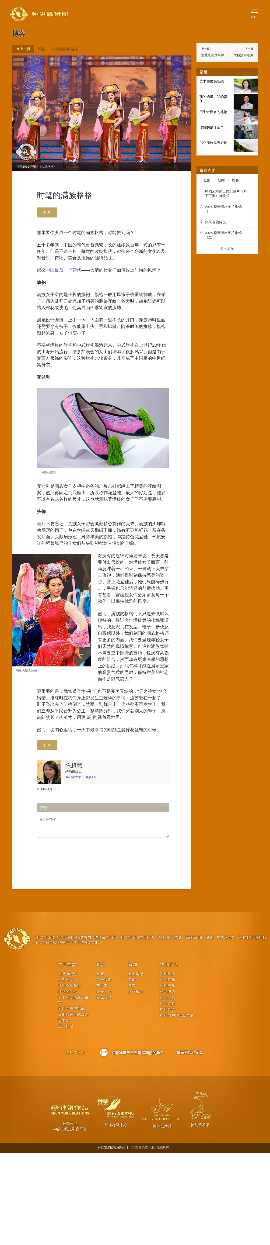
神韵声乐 (167, 1077)
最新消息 (136, 1066)
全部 (206, 180)
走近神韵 (66, 1072)
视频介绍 (91, 869)
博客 (41, 49)
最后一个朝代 (71, 274)
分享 (47, 212)
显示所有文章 (73, 869)
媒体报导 (104, 1089)
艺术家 (64, 1112)
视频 (101, 1056)
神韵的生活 (67, 1084)
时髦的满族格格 (65, 49)
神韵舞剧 (167, 1101)
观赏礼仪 (66, 1118)
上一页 (22, 49)
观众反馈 (104, 1084)
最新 (100, 1066)
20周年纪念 (68, 1066)
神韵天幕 (167, 1089)
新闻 (221, 180)
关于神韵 (67, 1056)
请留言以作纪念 (190, 1144)
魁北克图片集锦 (212, 55)
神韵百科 (169, 1056)
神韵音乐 (167, 1072)
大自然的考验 (243, 55)
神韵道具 (167, 1095)
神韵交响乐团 (69, 1077)
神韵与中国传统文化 (177, 1107)
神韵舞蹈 (167, 1066)
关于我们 (104, 1072)
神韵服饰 (167, 1084)
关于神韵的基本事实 (73, 1091)
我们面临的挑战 (71, 1100)
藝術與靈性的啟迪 (73, 1106)
